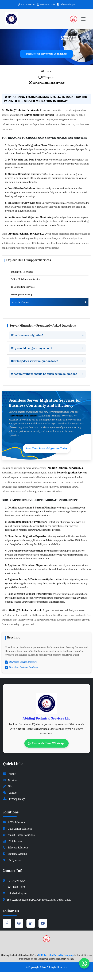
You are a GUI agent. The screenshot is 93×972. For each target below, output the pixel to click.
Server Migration (20, 302)
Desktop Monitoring (21, 294)
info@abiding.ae (67, 4)
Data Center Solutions (17, 828)
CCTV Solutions (14, 822)
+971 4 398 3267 (28, 4)
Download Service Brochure (21, 662)
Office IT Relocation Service (25, 279)
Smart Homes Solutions (19, 835)
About (9, 774)
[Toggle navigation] (83, 19)
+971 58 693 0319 (47, 4)
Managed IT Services (22, 271)
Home (46, 71)
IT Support (46, 77)
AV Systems (12, 860)
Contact (10, 792)
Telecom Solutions (15, 847)
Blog (8, 786)
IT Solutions (12, 841)
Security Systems (15, 853)
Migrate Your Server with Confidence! (46, 53)
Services (10, 780)
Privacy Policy (14, 799)
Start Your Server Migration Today (46, 448)
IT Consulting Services (22, 287)
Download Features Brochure (21, 667)
